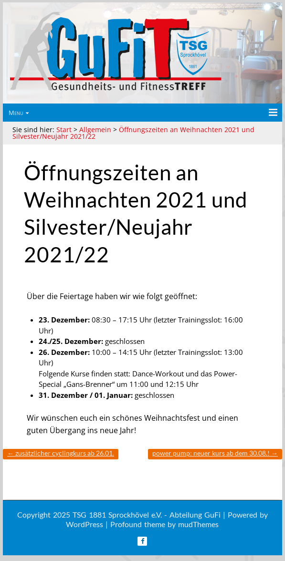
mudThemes (198, 524)
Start (64, 129)
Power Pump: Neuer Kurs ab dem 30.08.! (215, 453)
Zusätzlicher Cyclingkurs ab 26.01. (60, 453)
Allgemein (95, 129)
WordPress (84, 524)
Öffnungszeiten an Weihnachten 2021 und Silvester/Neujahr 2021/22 (133, 133)
